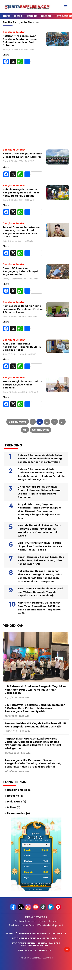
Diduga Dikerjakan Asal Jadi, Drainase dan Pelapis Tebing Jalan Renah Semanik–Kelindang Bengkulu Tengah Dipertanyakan (41, 474)
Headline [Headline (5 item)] (15, 795)
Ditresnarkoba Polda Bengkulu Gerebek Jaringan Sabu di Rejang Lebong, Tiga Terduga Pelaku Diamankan (39, 492)
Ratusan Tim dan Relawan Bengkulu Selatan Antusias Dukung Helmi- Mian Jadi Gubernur (20, 40)
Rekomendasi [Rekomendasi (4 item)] (18, 813)
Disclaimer (25, 950)
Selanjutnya (40, 429)
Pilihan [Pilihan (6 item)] (13, 807)
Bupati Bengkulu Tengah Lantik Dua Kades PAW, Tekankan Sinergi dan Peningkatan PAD (41, 560)
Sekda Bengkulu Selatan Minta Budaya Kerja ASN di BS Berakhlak (22, 384)
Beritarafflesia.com (25, 921)
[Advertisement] (36, 108)
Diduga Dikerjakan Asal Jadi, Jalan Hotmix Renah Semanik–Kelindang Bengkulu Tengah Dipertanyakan (40, 458)
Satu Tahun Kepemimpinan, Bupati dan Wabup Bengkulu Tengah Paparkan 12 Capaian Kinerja (40, 592)
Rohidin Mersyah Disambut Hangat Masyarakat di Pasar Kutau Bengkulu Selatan (21, 192)
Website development (50, 925)
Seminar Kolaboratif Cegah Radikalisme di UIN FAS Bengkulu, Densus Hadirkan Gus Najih (35, 725)
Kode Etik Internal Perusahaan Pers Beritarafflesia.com (36, 944)
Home (6, 16)
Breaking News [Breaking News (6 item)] (19, 789)
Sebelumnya (17, 421)
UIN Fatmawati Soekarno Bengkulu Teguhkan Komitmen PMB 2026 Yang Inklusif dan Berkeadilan (35, 689)
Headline (31, 16)
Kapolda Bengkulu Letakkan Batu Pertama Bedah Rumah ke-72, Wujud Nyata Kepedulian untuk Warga (39, 530)
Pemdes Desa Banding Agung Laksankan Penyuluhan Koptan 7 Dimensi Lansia (23, 308)
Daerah (46, 16)
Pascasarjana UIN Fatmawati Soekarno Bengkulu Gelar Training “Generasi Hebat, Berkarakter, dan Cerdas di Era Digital (33, 763)
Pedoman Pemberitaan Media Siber (34, 938)
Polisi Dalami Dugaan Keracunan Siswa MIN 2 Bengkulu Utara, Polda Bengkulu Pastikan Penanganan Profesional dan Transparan (40, 576)
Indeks (42, 921)
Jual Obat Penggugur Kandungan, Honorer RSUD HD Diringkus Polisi (22, 346)
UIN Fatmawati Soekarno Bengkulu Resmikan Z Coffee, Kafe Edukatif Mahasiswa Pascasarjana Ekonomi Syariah (35, 708)
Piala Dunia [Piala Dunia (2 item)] (16, 801)
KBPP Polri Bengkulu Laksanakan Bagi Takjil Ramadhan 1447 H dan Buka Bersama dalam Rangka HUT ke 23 (40, 608)
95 (25, 429)
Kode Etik (45, 950)
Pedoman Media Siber (22, 925)
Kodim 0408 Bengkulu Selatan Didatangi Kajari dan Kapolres (22, 155)
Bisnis (18, 16)
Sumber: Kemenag (36, 889)
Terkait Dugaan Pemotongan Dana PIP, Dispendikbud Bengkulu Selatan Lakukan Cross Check (21, 232)
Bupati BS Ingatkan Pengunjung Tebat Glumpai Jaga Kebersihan (20, 271)
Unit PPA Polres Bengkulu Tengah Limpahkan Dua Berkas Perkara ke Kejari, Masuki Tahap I (40, 546)
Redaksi (53, 921)
